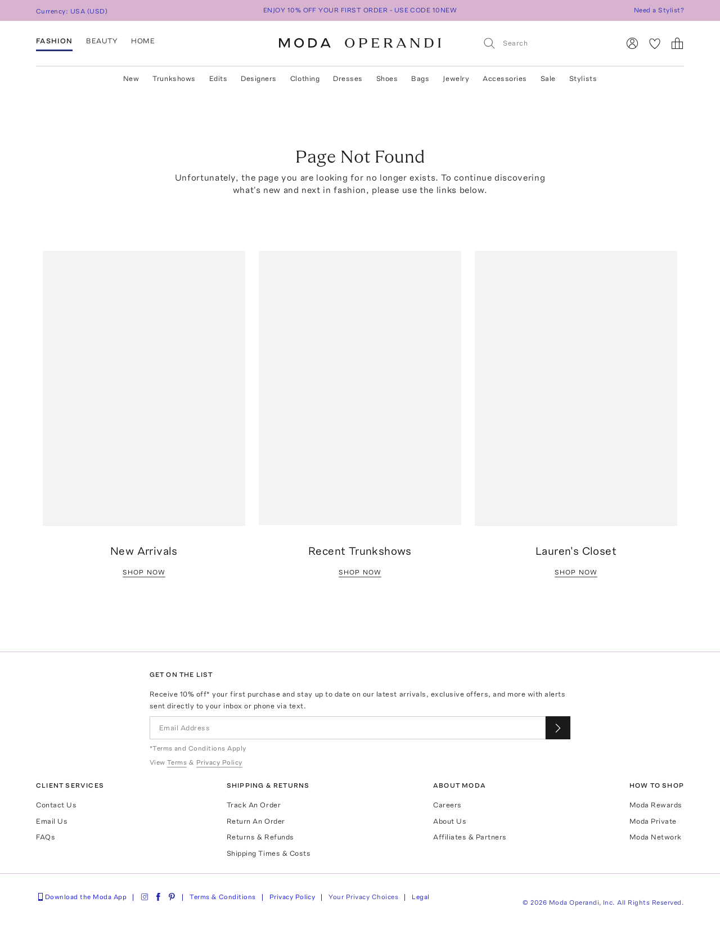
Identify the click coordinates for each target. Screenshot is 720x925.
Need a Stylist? (659, 10)
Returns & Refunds (260, 837)
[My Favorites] (655, 43)
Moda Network (655, 837)
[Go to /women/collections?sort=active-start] (360, 388)
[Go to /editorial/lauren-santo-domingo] (576, 389)
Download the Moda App (81, 896)
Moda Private (653, 821)
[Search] (546, 43)
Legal (420, 897)
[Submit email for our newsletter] (558, 727)
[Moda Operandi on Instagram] (144, 896)
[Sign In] (632, 43)
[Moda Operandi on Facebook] (158, 896)
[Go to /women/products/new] (144, 389)
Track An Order (254, 805)
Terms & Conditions (223, 897)
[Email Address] (348, 727)
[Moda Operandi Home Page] (360, 43)
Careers (447, 805)
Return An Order (256, 821)
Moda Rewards (655, 805)
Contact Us (56, 805)
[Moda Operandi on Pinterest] (171, 896)
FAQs (45, 837)
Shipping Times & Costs (268, 853)
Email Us (52, 821)
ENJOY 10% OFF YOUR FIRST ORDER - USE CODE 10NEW (360, 10)
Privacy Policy (292, 897)
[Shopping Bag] (677, 43)
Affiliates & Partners (470, 837)
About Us (449, 821)
